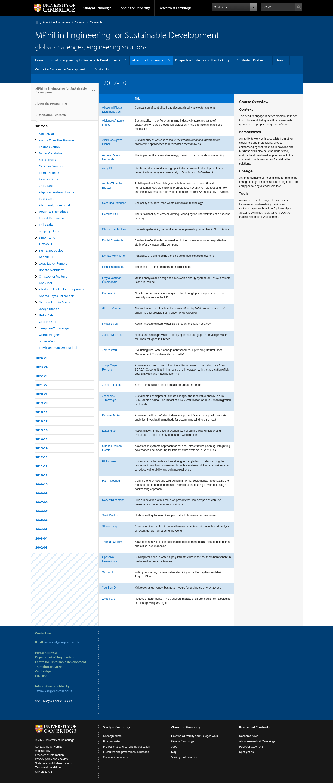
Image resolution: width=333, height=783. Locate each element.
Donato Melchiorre (52, 270)
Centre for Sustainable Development (60, 69)
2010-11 (41, 475)
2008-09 (41, 493)
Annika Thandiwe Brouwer (57, 140)
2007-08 (41, 502)
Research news (248, 736)
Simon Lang (47, 237)
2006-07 (41, 511)
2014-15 (41, 439)
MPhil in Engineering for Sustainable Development (61, 92)
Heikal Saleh (47, 315)
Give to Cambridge (182, 741)
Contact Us (102, 69)
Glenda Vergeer (49, 335)
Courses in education (116, 757)
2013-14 (41, 448)
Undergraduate (112, 736)
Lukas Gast (46, 199)
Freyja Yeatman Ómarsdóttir (58, 348)
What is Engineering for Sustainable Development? (85, 60)
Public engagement (251, 746)
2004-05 (41, 529)
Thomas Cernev (49, 147)
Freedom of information (49, 755)
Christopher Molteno (53, 276)
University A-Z (43, 771)
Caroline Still (47, 322)
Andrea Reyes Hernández (56, 296)
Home (37, 22)
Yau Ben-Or (46, 134)
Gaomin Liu (47, 257)
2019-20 (41, 403)
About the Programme (56, 22)
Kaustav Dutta (49, 179)
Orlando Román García (54, 302)
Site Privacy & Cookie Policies (53, 701)
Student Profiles (252, 60)
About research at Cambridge (257, 741)
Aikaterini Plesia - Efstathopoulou (61, 289)
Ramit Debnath (49, 173)
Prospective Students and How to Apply (202, 60)
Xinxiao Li (45, 244)
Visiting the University (184, 757)
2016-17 (41, 421)
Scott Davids (47, 160)
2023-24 (41, 367)
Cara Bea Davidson (52, 166)
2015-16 (41, 430)
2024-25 (41, 358)
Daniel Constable (50, 153)
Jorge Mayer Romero (53, 263)
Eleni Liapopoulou (51, 250)
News (281, 60)
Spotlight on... (247, 752)
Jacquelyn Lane (49, 231)
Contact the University (48, 746)
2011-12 (41, 466)
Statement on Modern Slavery (53, 763)
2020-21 (41, 394)
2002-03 (41, 547)
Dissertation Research (88, 22)
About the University (135, 8)
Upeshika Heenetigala (54, 211)
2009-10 (41, 484)
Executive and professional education (126, 752)
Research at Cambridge (175, 8)
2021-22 (41, 385)
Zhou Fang (46, 186)
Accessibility (42, 750)
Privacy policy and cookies (51, 759)
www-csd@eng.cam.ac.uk (61, 642)
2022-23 (41, 376)
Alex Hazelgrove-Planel (54, 205)
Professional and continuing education (126, 746)
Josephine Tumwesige (54, 328)
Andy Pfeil (45, 283)
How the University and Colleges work (194, 736)
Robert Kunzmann (51, 218)
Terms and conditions (48, 767)
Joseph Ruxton (49, 309)
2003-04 (41, 538)
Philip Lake (46, 224)
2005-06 (41, 520)
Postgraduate (111, 741)
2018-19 (41, 412)
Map (173, 752)
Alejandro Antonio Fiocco (56, 192)
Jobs (174, 746)
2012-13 (41, 457)
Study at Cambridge (97, 8)
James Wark (47, 341)
